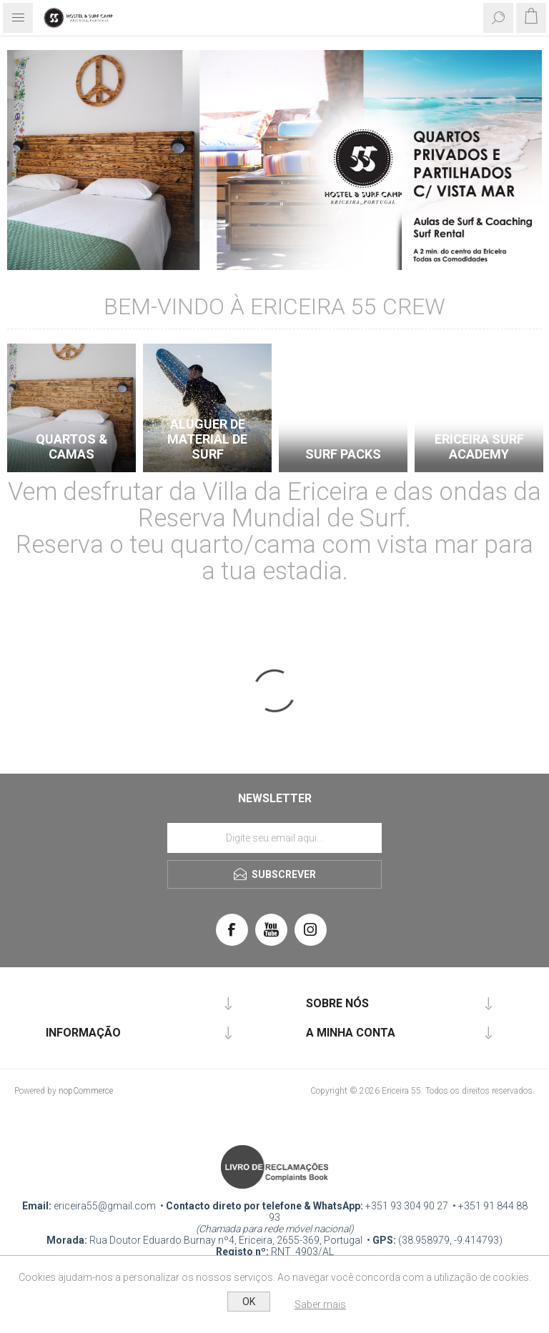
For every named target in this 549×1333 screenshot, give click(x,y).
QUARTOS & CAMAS (72, 446)
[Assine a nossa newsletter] (274, 838)
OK (248, 1301)
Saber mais (320, 1304)
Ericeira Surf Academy (479, 446)
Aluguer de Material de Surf (207, 438)
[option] (71, 412)
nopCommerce (86, 1091)
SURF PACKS (343, 453)
